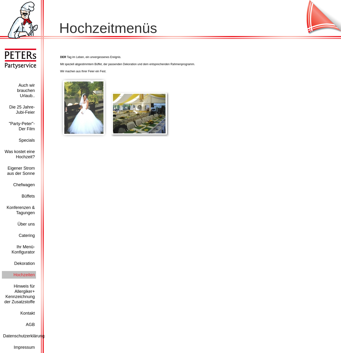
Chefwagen (24, 184)
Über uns (26, 224)
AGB (30, 324)
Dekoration (24, 263)
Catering (27, 235)
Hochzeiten (24, 274)
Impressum (24, 347)
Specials (27, 140)
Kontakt (27, 313)
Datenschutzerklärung (24, 336)
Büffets (28, 196)
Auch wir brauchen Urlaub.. (26, 90)
